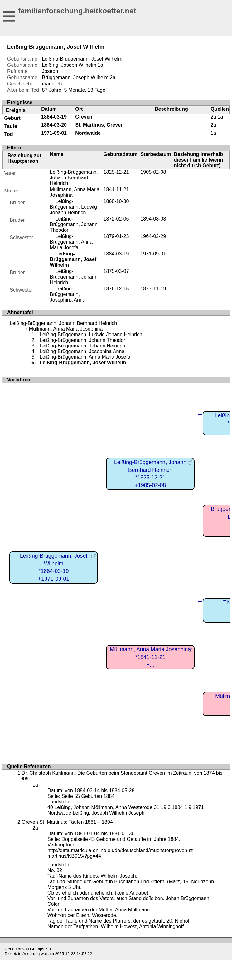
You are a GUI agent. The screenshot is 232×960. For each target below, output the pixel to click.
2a (112, 77)
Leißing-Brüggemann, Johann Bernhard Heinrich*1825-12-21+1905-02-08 (150, 473)
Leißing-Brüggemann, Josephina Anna (67, 294)
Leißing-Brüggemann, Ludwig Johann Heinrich (73, 207)
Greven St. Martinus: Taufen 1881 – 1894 (67, 822)
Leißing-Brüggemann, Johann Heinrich (74, 277)
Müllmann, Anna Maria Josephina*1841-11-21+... (150, 657)
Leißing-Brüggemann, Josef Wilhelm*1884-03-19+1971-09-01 (53, 567)
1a (100, 65)
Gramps (37, 949)
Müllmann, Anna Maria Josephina (66, 329)
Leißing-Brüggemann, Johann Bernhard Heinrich (74, 177)
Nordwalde (88, 133)
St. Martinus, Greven (99, 125)
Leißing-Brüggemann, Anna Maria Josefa (71, 242)
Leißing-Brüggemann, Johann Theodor (74, 224)
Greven (83, 116)
